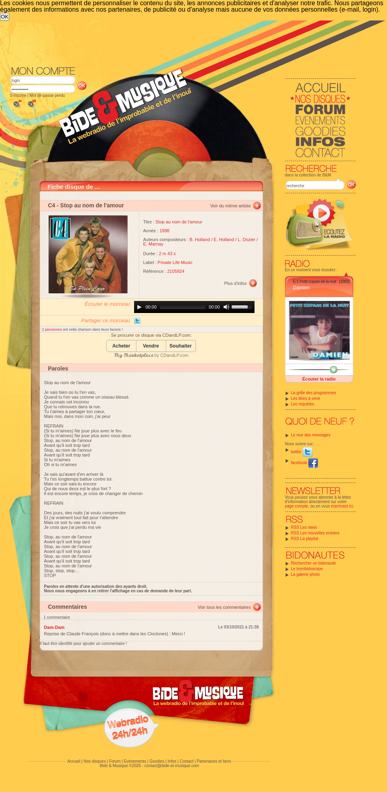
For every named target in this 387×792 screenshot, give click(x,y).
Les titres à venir (305, 398)
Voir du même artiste (230, 205)
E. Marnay (153, 243)
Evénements (135, 761)
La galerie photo (305, 574)
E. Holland (224, 239)
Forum (114, 761)
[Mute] (226, 307)
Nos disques (95, 761)
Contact (186, 761)
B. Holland (199, 239)
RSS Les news (304, 527)
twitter (301, 452)
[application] (194, 307)
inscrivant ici (342, 506)
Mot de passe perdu (47, 95)
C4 (51, 205)
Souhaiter (180, 346)
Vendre (151, 346)
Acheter (121, 346)
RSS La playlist (304, 538)
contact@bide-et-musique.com (172, 765)
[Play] (139, 307)
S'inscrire (18, 95)
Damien (301, 288)
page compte (296, 506)
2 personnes (52, 329)
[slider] (183, 307)
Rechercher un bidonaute (313, 563)
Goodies (156, 761)
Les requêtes (302, 404)
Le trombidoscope (307, 569)
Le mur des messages (310, 435)
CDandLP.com (174, 355)
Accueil (73, 761)
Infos (172, 761)
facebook (304, 462)
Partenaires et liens (214, 761)
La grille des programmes (313, 393)
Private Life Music (175, 262)
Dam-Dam (54, 627)
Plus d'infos (235, 283)
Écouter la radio (319, 379)
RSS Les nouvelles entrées (315, 533)
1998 (164, 230)
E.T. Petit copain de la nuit (314, 281)
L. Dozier (246, 239)
